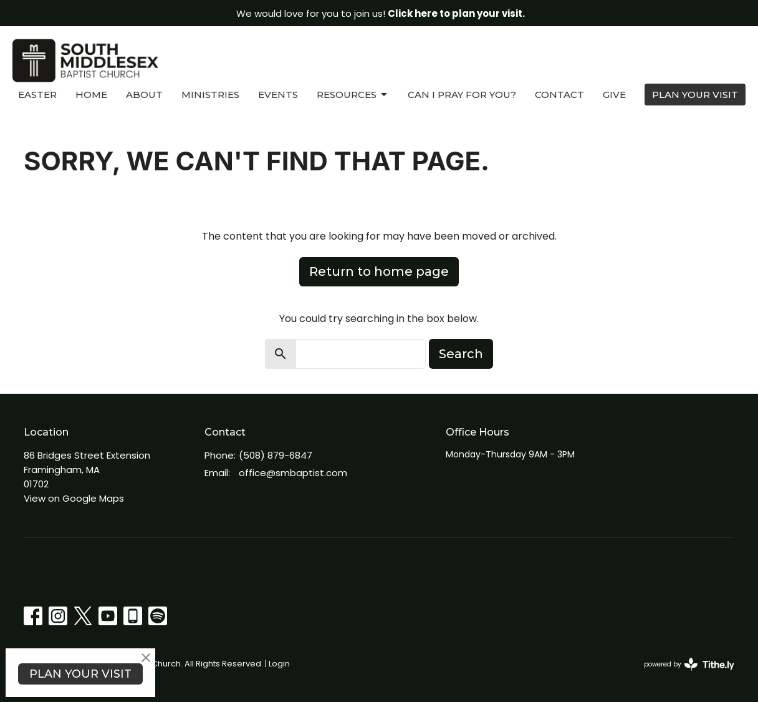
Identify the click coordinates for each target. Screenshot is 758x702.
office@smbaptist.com (293, 472)
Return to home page (379, 271)
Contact (559, 94)
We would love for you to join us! (380, 13)
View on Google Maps (74, 498)
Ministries (210, 94)
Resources (353, 95)
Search (461, 353)
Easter (37, 94)
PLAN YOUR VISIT (695, 94)
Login (279, 664)
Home (91, 94)
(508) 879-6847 (275, 455)
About (144, 94)
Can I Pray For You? (462, 94)
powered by (689, 664)
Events (278, 94)
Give (614, 94)
